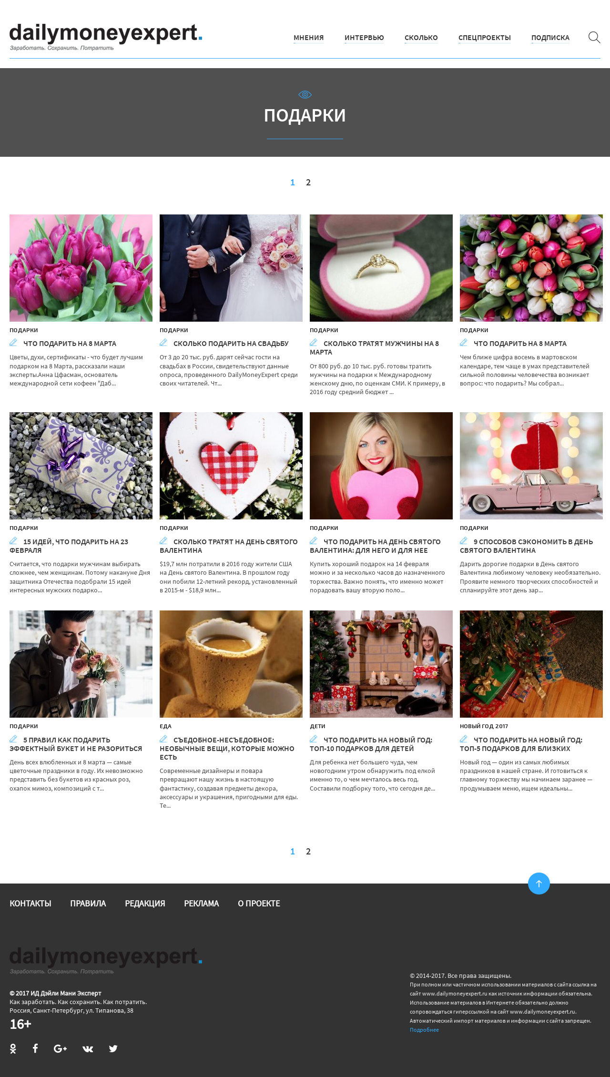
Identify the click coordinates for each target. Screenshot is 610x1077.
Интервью (364, 37)
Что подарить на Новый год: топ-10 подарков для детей (371, 744)
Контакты (30, 903)
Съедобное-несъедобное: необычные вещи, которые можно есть (227, 748)
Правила (88, 903)
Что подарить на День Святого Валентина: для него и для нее (375, 546)
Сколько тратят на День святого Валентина (229, 546)
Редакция (145, 903)
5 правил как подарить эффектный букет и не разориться (76, 744)
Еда (166, 725)
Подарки (24, 329)
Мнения (309, 37)
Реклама (201, 903)
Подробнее (424, 1029)
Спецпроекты (484, 37)
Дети (317, 725)
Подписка (550, 37)
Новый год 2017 (484, 725)
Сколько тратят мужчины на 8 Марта (374, 347)
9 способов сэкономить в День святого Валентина (526, 546)
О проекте (259, 903)
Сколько (421, 37)
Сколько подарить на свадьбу (224, 343)
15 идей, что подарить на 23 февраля (69, 546)
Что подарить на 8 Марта (63, 343)
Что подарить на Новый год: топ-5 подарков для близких (521, 744)
